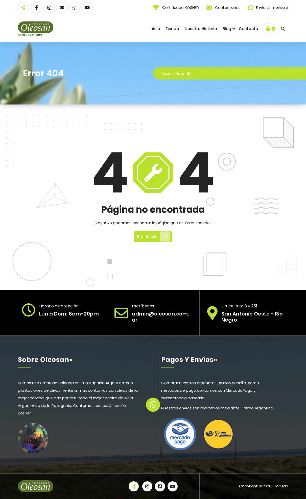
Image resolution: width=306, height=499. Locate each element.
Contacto (248, 28)
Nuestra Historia (201, 28)
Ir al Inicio (153, 236)
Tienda (172, 28)
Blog (227, 28)
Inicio (155, 28)
